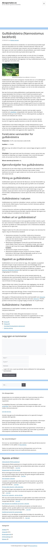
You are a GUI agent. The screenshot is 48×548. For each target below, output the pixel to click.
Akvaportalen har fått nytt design (11, 470)
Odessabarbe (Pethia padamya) (11, 462)
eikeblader (13, 112)
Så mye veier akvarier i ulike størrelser (12, 487)
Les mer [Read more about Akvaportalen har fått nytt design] (23, 476)
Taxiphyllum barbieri (13, 270)
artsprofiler (5, 406)
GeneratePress (33, 545)
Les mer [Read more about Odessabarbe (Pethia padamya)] (18, 468)
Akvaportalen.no (9, 3)
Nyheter (4, 539)
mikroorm (36, 299)
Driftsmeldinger (6, 537)
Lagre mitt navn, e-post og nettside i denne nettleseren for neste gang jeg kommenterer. (24, 370)
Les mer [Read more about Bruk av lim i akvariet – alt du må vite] (18, 501)
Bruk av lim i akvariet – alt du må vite (12, 495)
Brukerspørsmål (6, 534)
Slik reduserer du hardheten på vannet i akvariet (15, 503)
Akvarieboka (22, 445)
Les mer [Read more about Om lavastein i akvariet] (16, 484)
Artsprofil (6, 322)
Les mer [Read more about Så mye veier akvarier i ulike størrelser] (8, 493)
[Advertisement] (24, 17)
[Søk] (24, 385)
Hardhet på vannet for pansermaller (12, 512)
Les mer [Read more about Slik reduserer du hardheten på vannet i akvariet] (28, 509)
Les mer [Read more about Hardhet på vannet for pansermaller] (27, 518)
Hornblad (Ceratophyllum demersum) (14, 326)
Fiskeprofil (7, 324)
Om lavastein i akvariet (8, 478)
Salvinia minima (8, 328)
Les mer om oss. (6, 411)
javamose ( (5, 270)
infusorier (42, 297)
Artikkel (4, 529)
